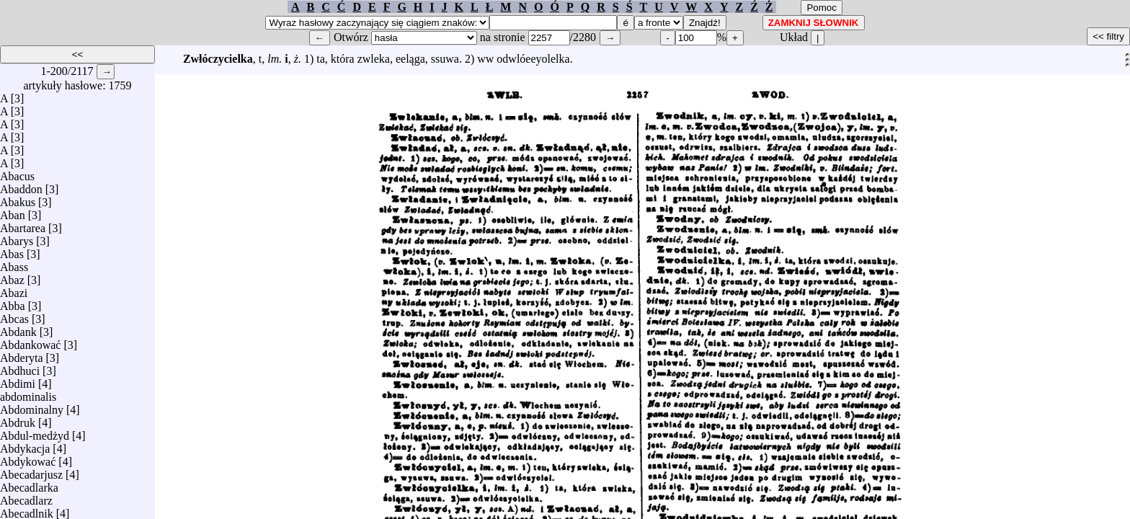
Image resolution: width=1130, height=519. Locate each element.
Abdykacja (25, 445)
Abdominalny (31, 406)
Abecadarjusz (31, 471)
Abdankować (30, 341)
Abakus (17, 198)
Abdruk (17, 419)
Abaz (12, 276)
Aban (12, 211)
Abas (12, 250)
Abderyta (21, 354)
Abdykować (27, 458)
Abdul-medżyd (34, 432)
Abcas (14, 315)
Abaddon (21, 185)
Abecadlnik (26, 510)
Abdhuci (20, 367)
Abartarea (22, 224)
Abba (12, 302)
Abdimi (17, 380)
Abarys (16, 237)
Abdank (18, 328)
